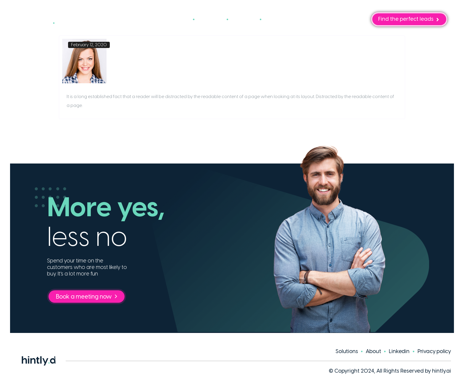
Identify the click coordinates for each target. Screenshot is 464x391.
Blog (275, 19)
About (244, 19)
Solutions (173, 19)
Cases (210, 19)
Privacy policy (434, 351)
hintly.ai (441, 371)
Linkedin (399, 351)
